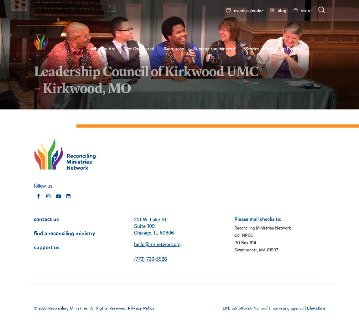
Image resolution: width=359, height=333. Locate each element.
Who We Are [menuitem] (125, 27)
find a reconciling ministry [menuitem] (64, 232)
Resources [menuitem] (195, 27)
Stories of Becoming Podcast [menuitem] (296, 27)
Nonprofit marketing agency (278, 308)
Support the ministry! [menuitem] (236, 27)
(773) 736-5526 (150, 258)
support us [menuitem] (47, 247)
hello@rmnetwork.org (157, 243)
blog (282, 10)
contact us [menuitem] (46, 218)
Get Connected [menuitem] (161, 27)
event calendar (248, 10)
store (306, 10)
